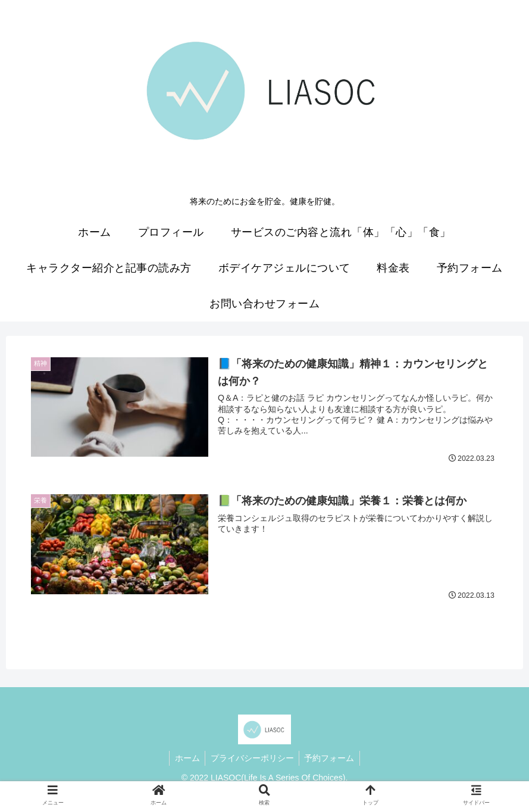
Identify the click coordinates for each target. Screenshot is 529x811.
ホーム (185, 757)
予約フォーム (331, 757)
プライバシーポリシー (252, 757)
